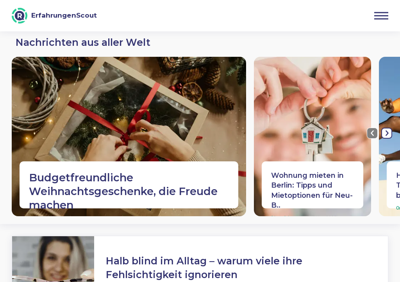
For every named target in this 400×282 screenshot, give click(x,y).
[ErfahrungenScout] (54, 15)
